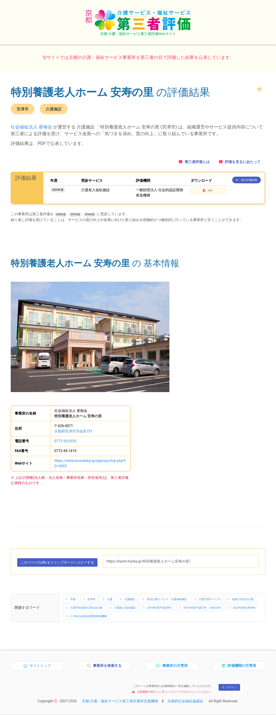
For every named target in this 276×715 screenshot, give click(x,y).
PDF (208, 190)
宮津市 (89, 599)
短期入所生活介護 (241, 599)
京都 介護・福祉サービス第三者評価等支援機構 (120, 701)
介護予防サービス (207, 599)
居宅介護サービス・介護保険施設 (165, 599)
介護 (108, 599)
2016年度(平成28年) (157, 608)
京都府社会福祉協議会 (185, 701)
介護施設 (127, 599)
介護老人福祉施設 (123, 608)
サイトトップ (38, 667)
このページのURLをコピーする (60, 563)
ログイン (229, 687)
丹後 (71, 599)
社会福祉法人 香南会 (31, 127)
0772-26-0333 (65, 441)
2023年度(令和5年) (242, 608)
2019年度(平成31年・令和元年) (200, 608)
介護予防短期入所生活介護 (84, 608)
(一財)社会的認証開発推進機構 (86, 616)
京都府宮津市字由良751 (73, 431)
